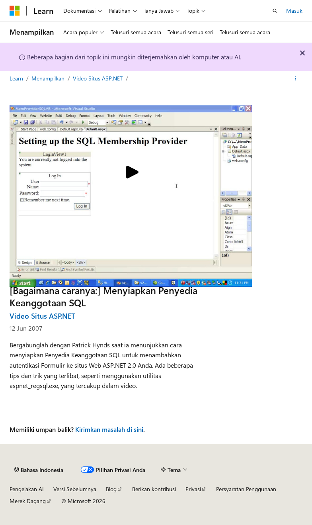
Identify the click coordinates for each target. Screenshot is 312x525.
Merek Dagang (28, 501)
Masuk (294, 10)
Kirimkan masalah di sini (109, 429)
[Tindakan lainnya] (295, 78)
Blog (111, 489)
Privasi (193, 489)
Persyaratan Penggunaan (246, 489)
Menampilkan (48, 78)
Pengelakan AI (27, 489)
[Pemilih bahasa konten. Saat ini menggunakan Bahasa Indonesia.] (39, 469)
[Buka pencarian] (275, 11)
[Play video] (131, 173)
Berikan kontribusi (154, 489)
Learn (17, 78)
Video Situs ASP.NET (98, 78)
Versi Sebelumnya (74, 489)
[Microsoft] (15, 11)
